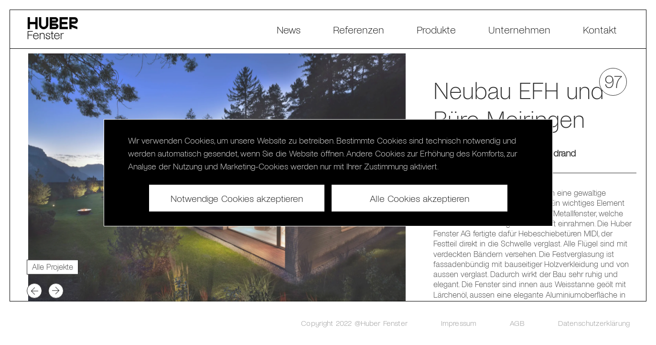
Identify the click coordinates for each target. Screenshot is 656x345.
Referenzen (358, 29)
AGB (517, 322)
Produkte (436, 29)
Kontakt (600, 29)
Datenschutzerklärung (594, 322)
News (289, 29)
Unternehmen (519, 29)
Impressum (458, 322)
